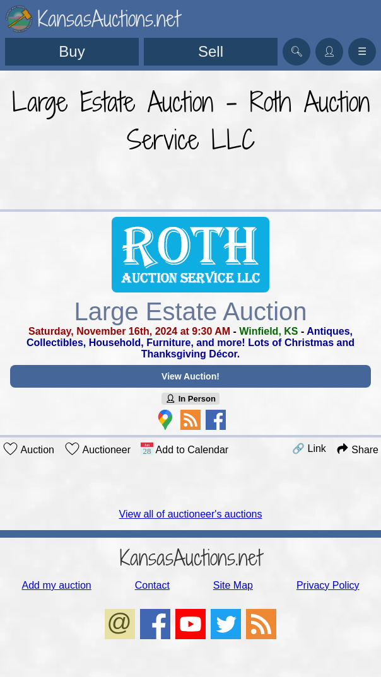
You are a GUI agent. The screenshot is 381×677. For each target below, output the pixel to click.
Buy (72, 51)
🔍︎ (296, 51)
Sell (210, 51)
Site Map (233, 585)
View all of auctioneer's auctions (190, 514)
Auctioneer (97, 449)
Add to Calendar (184, 449)
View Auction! (190, 376)
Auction (28, 449)
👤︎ (329, 51)
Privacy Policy (328, 585)
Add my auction (56, 585)
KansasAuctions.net (191, 557)
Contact (152, 585)
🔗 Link (309, 448)
